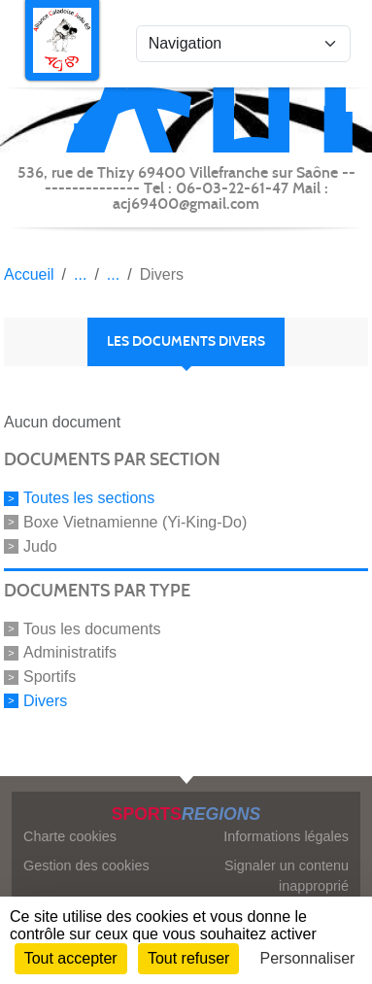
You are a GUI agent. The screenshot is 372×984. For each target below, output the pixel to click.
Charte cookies (70, 836)
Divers (45, 701)
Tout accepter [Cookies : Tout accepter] (71, 958)
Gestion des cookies (86, 865)
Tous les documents (91, 628)
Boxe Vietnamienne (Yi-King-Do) (135, 522)
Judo (40, 546)
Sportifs (49, 676)
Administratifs (70, 652)
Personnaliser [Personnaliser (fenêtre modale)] (307, 958)
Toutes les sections (88, 498)
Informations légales (286, 836)
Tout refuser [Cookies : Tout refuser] (188, 958)
